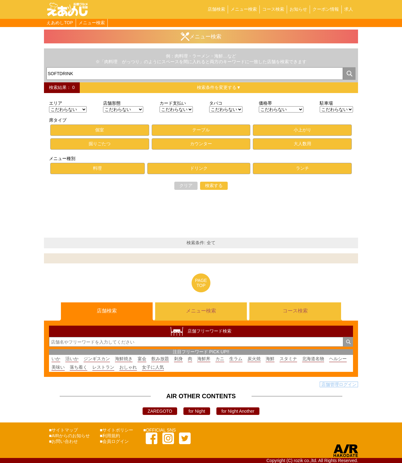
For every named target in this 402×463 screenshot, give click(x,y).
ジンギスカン (97, 358)
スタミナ (288, 358)
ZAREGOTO (160, 411)
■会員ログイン (114, 441)
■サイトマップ (63, 430)
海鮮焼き (124, 358)
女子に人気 (153, 367)
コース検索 (273, 9)
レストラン (103, 367)
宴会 (142, 358)
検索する (214, 185)
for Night (196, 411)
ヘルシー (338, 358)
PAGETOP (201, 283)
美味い (58, 367)
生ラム (235, 358)
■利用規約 (110, 435)
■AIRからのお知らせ (69, 435)
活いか (72, 358)
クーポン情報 (325, 9)
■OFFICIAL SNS (159, 430)
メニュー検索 (244, 9)
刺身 (178, 358)
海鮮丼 (203, 358)
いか (56, 358)
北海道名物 (313, 358)
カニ (219, 358)
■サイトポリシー (116, 430)
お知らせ (298, 9)
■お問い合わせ (63, 441)
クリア (186, 185)
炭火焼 (254, 358)
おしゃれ (128, 367)
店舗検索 (216, 9)
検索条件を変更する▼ (219, 87)
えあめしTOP (59, 22)
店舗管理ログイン (338, 384)
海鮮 (270, 358)
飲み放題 (160, 358)
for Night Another (237, 411)
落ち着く (78, 367)
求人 (348, 9)
